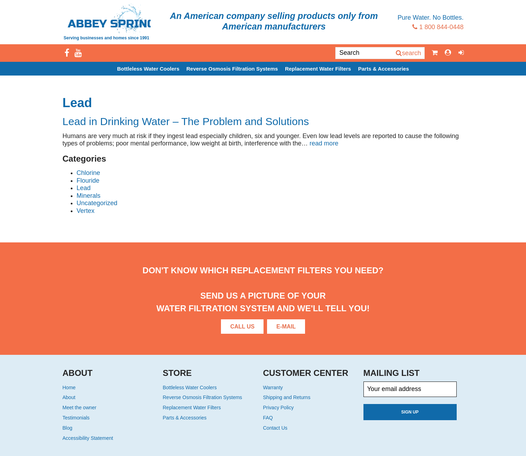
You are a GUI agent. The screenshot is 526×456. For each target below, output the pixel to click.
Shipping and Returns (287, 397)
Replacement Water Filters (318, 69)
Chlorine (88, 172)
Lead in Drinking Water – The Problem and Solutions (186, 121)
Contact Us (275, 428)
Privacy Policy (278, 407)
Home (69, 387)
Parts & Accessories (383, 69)
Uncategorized (97, 203)
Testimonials (76, 418)
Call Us (242, 327)
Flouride (88, 180)
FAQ (268, 418)
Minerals (89, 195)
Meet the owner (80, 407)
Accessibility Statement (88, 438)
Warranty (273, 387)
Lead (84, 187)
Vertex (86, 210)
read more (324, 143)
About (69, 397)
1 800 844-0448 (437, 27)
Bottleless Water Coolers (148, 69)
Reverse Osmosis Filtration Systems (232, 69)
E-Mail (286, 327)
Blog (67, 428)
